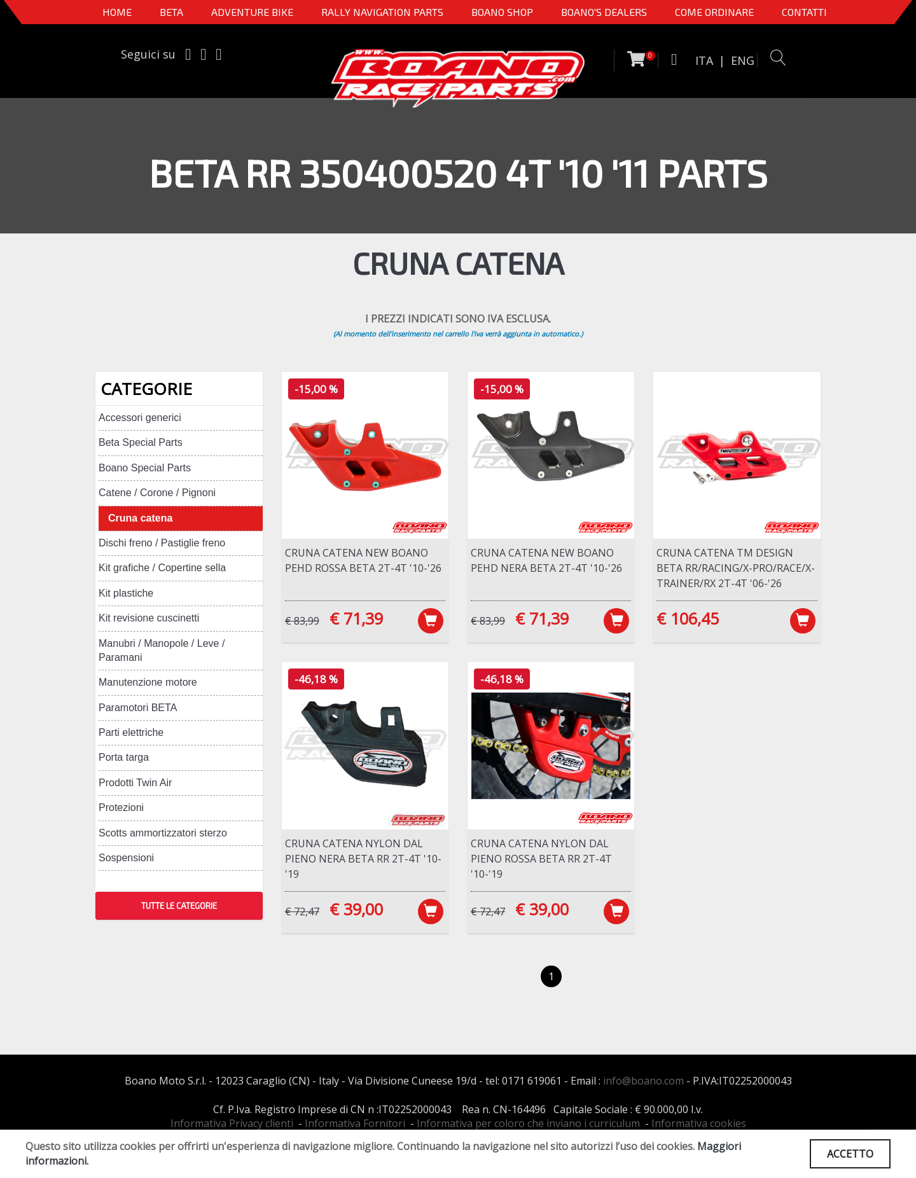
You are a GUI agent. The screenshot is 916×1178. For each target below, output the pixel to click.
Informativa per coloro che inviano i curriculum (528, 1123)
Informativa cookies (698, 1123)
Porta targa (124, 757)
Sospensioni (126, 857)
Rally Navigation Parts (382, 12)
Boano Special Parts (145, 467)
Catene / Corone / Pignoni (157, 492)
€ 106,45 (687, 618)
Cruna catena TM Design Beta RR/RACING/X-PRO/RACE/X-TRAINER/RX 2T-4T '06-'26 (735, 568)
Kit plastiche (126, 593)
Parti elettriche (131, 732)
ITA (704, 60)
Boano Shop (502, 12)
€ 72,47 (302, 911)
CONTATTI (804, 12)
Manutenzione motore (148, 682)
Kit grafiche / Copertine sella (162, 567)
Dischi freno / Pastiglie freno (162, 542)
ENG (742, 60)
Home (117, 12)
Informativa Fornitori (355, 1123)
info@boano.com (643, 1081)
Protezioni (121, 807)
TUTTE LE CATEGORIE (179, 906)
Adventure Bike (252, 12)
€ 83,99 (302, 621)
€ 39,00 (356, 909)
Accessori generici (140, 417)
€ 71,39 (356, 618)
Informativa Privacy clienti (231, 1123)
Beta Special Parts (141, 442)
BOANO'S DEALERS (604, 12)
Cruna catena (140, 518)
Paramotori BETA (138, 707)
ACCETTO (850, 1154)
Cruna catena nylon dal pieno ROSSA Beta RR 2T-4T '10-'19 (541, 858)
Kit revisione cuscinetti (149, 618)
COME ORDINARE (714, 12)
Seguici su (148, 54)
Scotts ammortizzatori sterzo (163, 833)
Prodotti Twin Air (135, 782)
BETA (171, 12)
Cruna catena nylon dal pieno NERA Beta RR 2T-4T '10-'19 (363, 858)
